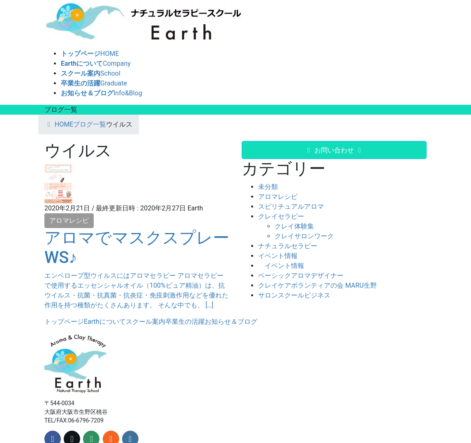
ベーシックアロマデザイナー (301, 275)
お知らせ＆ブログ (231, 321)
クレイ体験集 (294, 226)
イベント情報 (278, 256)
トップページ (64, 321)
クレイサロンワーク (304, 236)
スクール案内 (145, 321)
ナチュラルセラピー (287, 246)
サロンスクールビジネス (294, 295)
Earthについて (105, 321)
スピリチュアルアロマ (291, 206)
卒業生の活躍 (185, 321)
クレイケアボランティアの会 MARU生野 (317, 285)
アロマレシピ (69, 220)
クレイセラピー (281, 216)
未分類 (268, 187)
